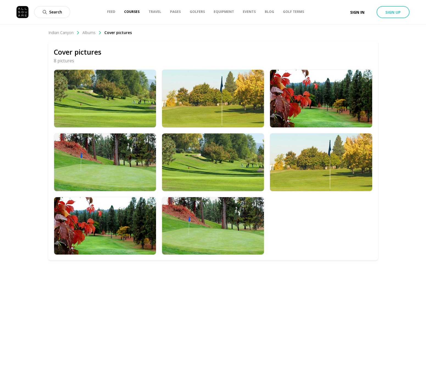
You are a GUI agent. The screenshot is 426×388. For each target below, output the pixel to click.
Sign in (357, 12)
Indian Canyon (64, 32)
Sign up (393, 12)
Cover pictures (118, 32)
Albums (92, 32)
